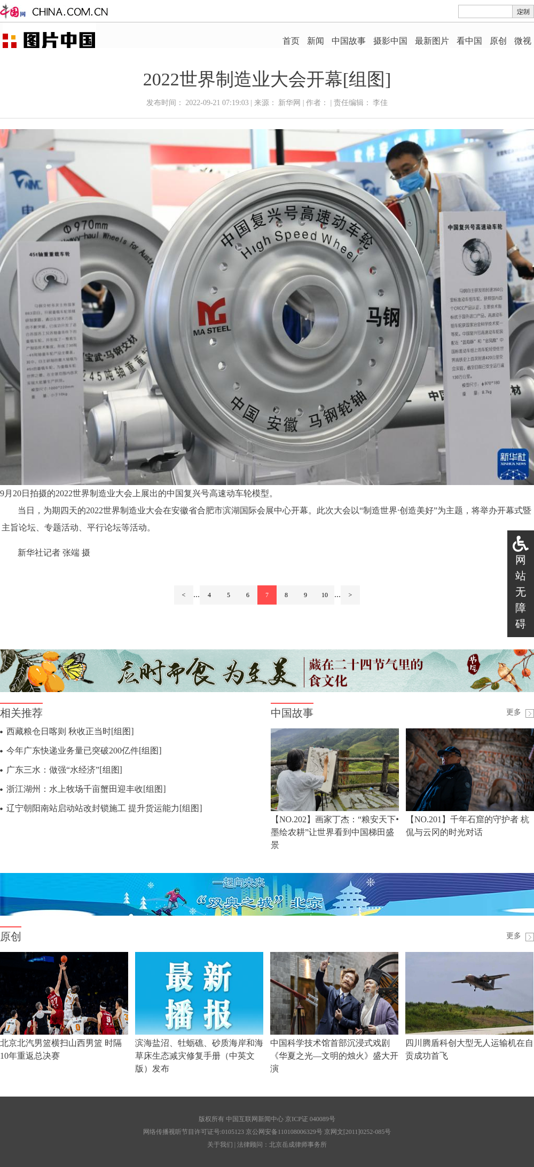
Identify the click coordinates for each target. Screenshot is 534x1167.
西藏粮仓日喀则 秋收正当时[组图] (70, 731)
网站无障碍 (520, 592)
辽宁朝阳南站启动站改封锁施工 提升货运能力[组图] (104, 808)
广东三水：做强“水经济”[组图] (64, 769)
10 (324, 595)
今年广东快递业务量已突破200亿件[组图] (84, 750)
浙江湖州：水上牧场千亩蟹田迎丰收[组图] (86, 788)
